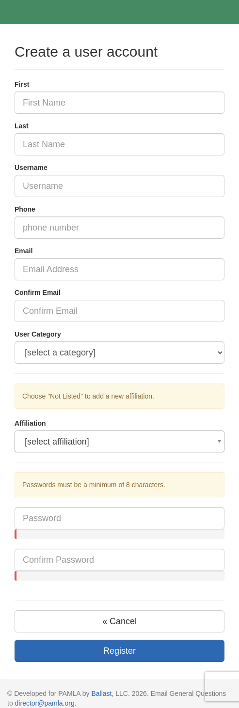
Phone (25, 209)
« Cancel (119, 621)
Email (23, 251)
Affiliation (30, 423)
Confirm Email (38, 292)
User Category (38, 334)
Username (31, 167)
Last (22, 126)
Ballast (101, 693)
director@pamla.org (45, 703)
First (22, 84)
